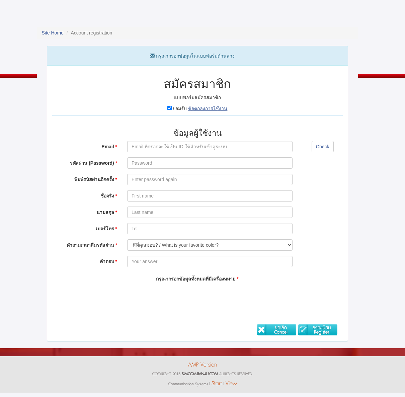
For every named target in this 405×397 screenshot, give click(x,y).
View (231, 383)
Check (322, 146)
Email (109, 146)
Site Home (53, 32)
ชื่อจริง (108, 195)
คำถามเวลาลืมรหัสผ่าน (92, 245)
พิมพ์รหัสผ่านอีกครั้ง (95, 179)
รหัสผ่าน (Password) (93, 163)
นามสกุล (106, 212)
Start (217, 383)
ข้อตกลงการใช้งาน (207, 108)
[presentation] (178, 299)
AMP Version (202, 365)
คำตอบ (108, 261)
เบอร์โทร (106, 228)
